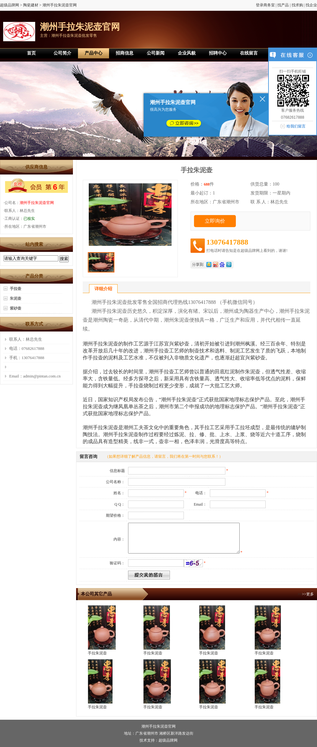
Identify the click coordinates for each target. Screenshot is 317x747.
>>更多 (308, 594)
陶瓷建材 (30, 5)
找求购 (297, 5)
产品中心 (93, 53)
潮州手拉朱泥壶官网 (37, 202)
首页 (31, 53)
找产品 (283, 5)
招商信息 (124, 53)
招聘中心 (218, 53)
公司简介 (62, 53)
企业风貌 (187, 53)
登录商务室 (265, 5)
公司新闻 (156, 53)
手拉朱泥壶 (97, 653)
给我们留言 (296, 126)
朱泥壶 (15, 298)
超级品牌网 (9, 5)
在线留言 (249, 53)
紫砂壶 (15, 308)
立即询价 (215, 221)
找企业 (311, 5)
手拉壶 (15, 288)
